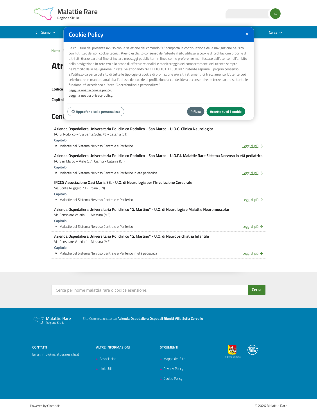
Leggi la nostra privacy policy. (91, 95)
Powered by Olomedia (45, 405)
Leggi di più (250, 145)
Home (55, 50)
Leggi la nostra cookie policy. (90, 90)
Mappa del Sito (174, 358)
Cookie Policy (173, 378)
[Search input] (150, 290)
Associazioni (108, 358)
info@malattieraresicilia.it (60, 354)
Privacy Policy (173, 368)
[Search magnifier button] (256, 290)
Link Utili (106, 368)
